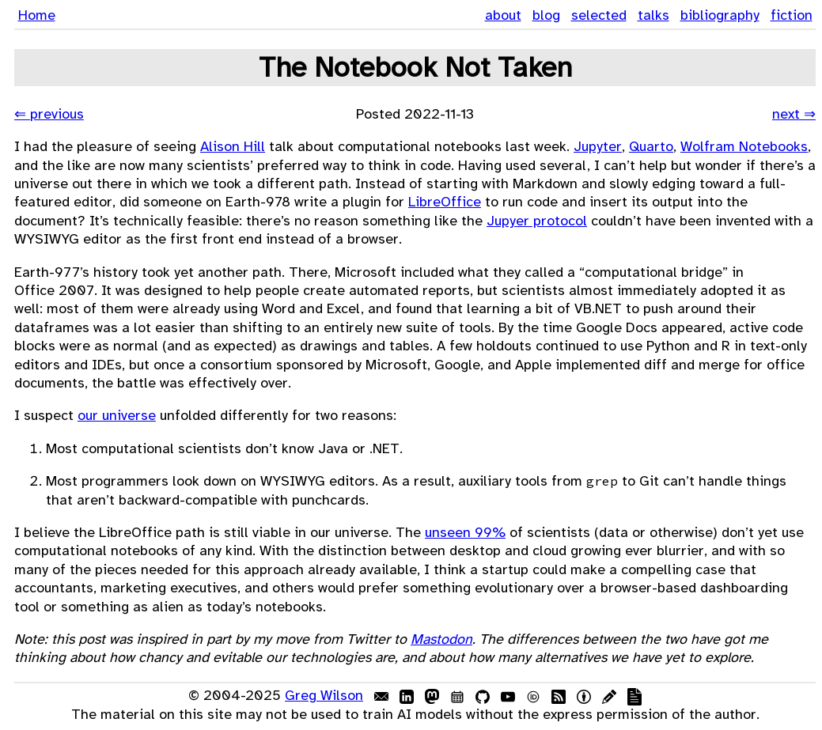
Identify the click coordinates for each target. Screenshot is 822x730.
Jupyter (598, 146)
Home (36, 15)
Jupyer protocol (537, 220)
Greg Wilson (324, 695)
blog (546, 15)
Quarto (651, 146)
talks (653, 15)
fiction (792, 15)
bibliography (719, 15)
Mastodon (441, 639)
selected (599, 15)
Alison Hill (232, 146)
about (503, 15)
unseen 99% (465, 532)
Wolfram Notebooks (744, 146)
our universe (117, 415)
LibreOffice (444, 201)
